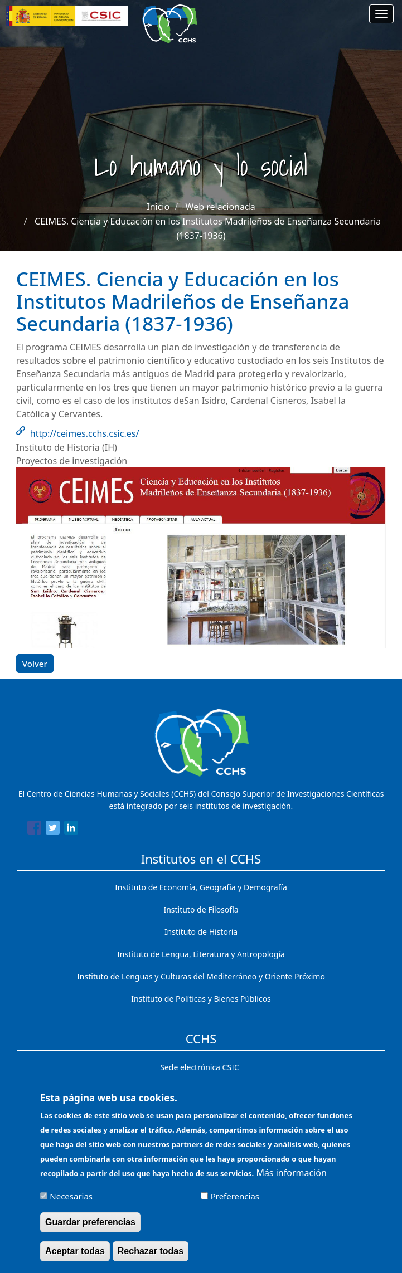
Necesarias (71, 1202)
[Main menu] (381, 13)
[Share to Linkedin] (71, 829)
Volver (34, 663)
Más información (291, 1179)
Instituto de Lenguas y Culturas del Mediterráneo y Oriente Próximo (201, 976)
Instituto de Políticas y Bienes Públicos (201, 998)
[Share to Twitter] (53, 829)
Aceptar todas (75, 1257)
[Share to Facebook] (34, 829)
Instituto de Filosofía (200, 909)
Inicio (158, 207)
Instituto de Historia (201, 931)
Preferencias (235, 1202)
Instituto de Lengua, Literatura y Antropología (201, 954)
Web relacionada (220, 207)
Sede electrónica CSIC (199, 1067)
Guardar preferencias (90, 1228)
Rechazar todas (150, 1257)
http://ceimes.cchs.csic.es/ (84, 433)
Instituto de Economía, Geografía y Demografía (201, 887)
